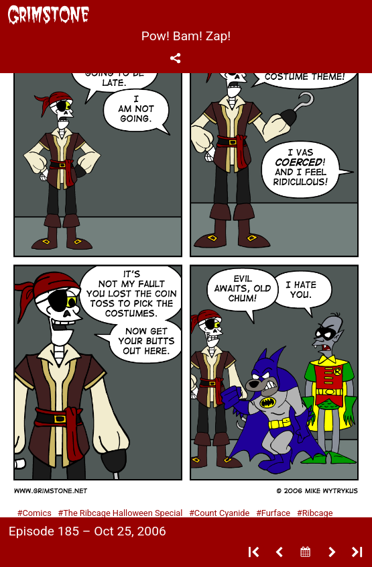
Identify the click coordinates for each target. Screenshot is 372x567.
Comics (36, 513)
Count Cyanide (222, 513)
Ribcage (317, 513)
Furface (275, 513)
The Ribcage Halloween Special (122, 513)
